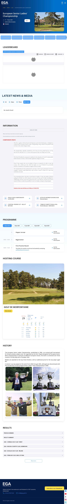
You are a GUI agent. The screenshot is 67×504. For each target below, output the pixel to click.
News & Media (16, 37)
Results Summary (33, 437)
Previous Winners (33, 433)
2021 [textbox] (27, 20)
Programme (39, 37)
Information (28, 37)
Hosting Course (50, 37)
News (12, 101)
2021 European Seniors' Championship (13, 51)
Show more (33, 460)
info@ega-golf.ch (22, 492)
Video (27, 101)
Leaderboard (5, 37)
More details (8, 310)
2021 (12, 7)
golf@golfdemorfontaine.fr (22, 249)
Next (64, 37)
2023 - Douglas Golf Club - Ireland (33, 451)
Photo (20, 101)
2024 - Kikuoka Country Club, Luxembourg (33, 446)
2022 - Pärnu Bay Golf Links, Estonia (33, 455)
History (61, 37)
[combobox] (27, 20)
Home (4, 7)
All (5, 101)
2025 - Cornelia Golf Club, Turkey (33, 442)
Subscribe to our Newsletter (54, 488)
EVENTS (8, 7)
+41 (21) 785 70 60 (9, 492)
